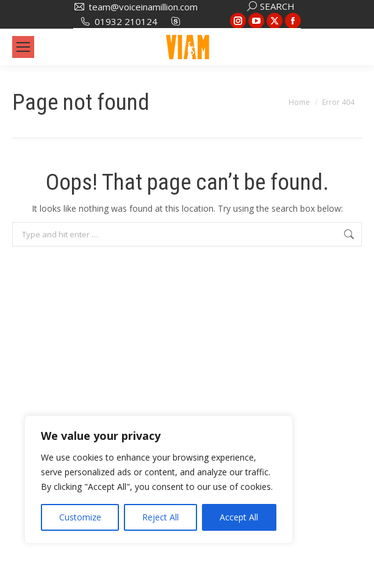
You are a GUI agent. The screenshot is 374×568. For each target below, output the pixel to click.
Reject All (160, 517)
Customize (80, 517)
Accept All (239, 517)
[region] (158, 479)
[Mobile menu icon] (23, 47)
